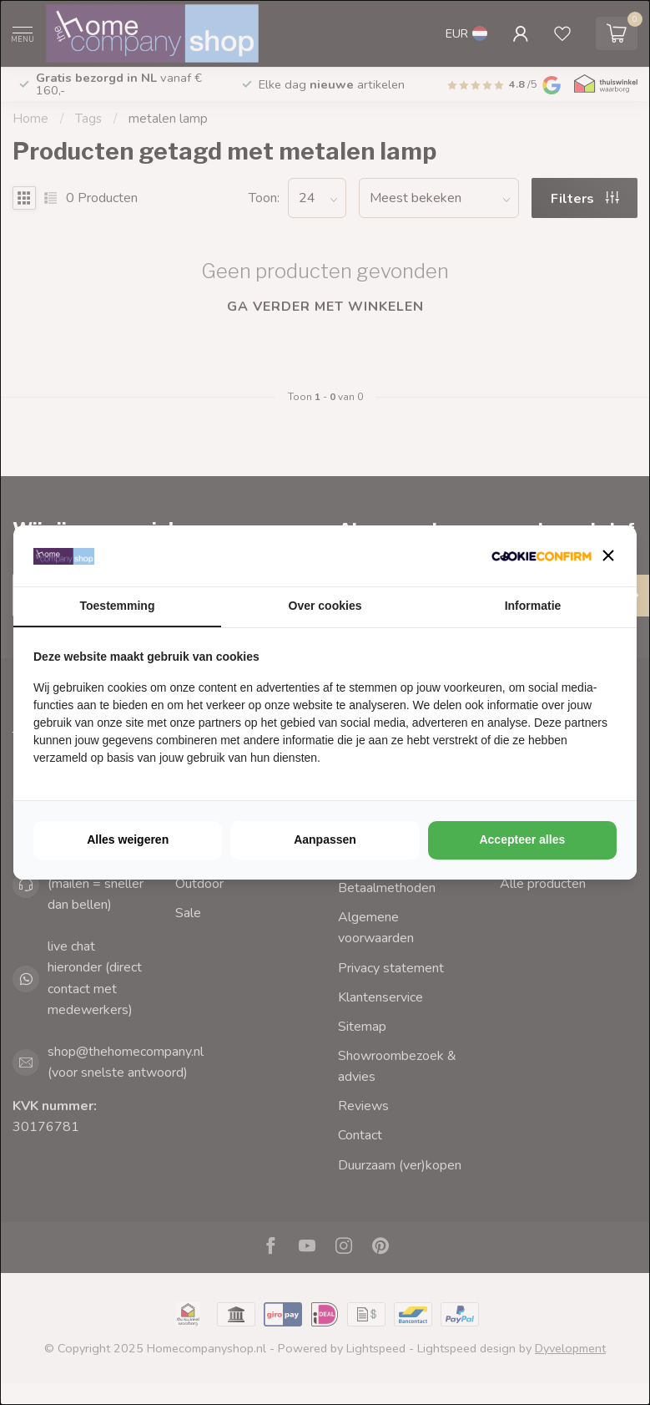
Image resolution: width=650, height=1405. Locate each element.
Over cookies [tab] (325, 605)
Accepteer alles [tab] (522, 839)
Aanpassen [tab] (325, 839)
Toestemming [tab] (117, 605)
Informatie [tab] (533, 605)
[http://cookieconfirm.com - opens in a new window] (541, 555)
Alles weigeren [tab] (128, 839)
